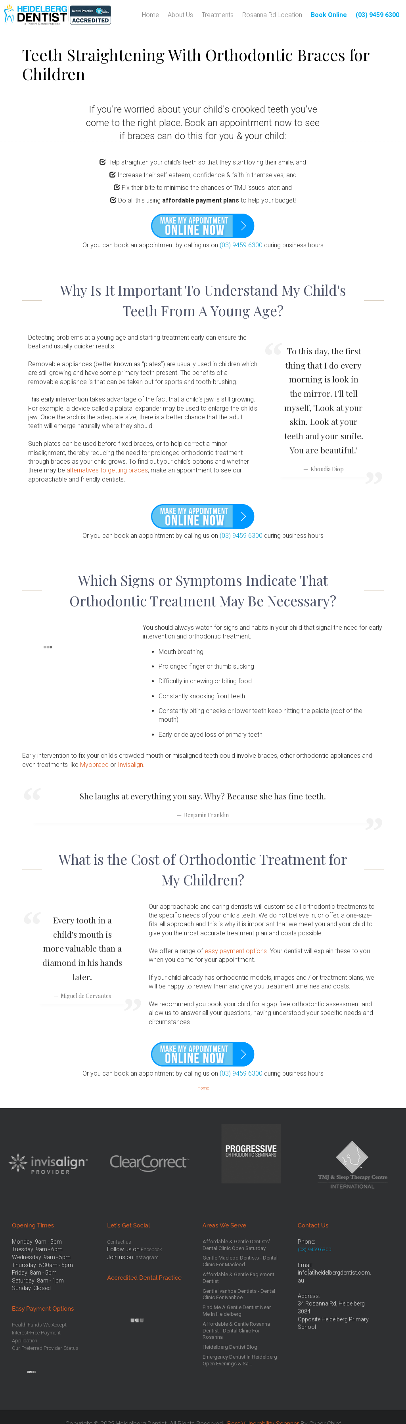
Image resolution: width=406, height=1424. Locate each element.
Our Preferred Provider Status (45, 1348)
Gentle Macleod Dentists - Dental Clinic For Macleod (240, 1261)
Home (150, 15)
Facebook (151, 1249)
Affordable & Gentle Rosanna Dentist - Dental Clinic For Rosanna (236, 1330)
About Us (180, 15)
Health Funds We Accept (39, 1325)
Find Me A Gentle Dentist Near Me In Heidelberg (237, 1310)
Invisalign (130, 764)
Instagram (146, 1257)
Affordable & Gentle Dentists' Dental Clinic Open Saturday (236, 1245)
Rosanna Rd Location (272, 15)
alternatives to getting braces (107, 470)
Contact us (119, 1242)
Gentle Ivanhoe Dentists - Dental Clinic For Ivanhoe (239, 1294)
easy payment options (236, 951)
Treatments (218, 15)
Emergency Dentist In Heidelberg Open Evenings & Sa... (240, 1360)
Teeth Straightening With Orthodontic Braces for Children (195, 64)
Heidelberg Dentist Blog (230, 1347)
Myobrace (94, 764)
